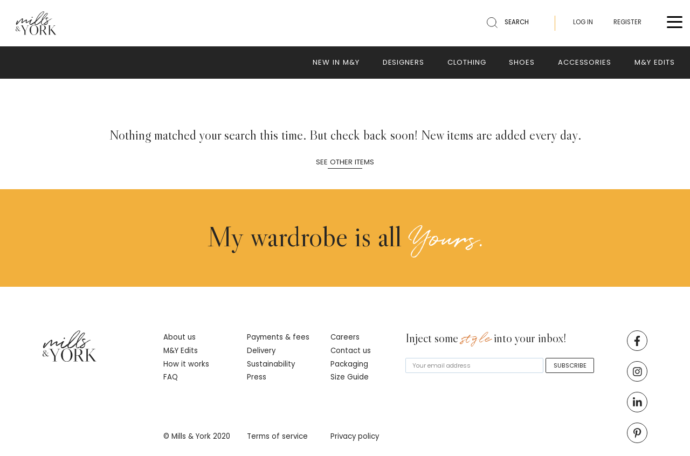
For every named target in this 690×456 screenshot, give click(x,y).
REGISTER (627, 22)
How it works (186, 364)
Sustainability (271, 364)
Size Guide (349, 377)
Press (256, 377)
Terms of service (277, 436)
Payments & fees (278, 337)
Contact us (350, 351)
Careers (345, 337)
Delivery (261, 351)
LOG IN (583, 22)
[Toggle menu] (674, 23)
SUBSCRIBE (570, 365)
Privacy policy (354, 436)
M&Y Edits (180, 351)
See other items (345, 162)
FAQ (170, 377)
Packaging (349, 364)
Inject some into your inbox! (486, 339)
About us (179, 337)
